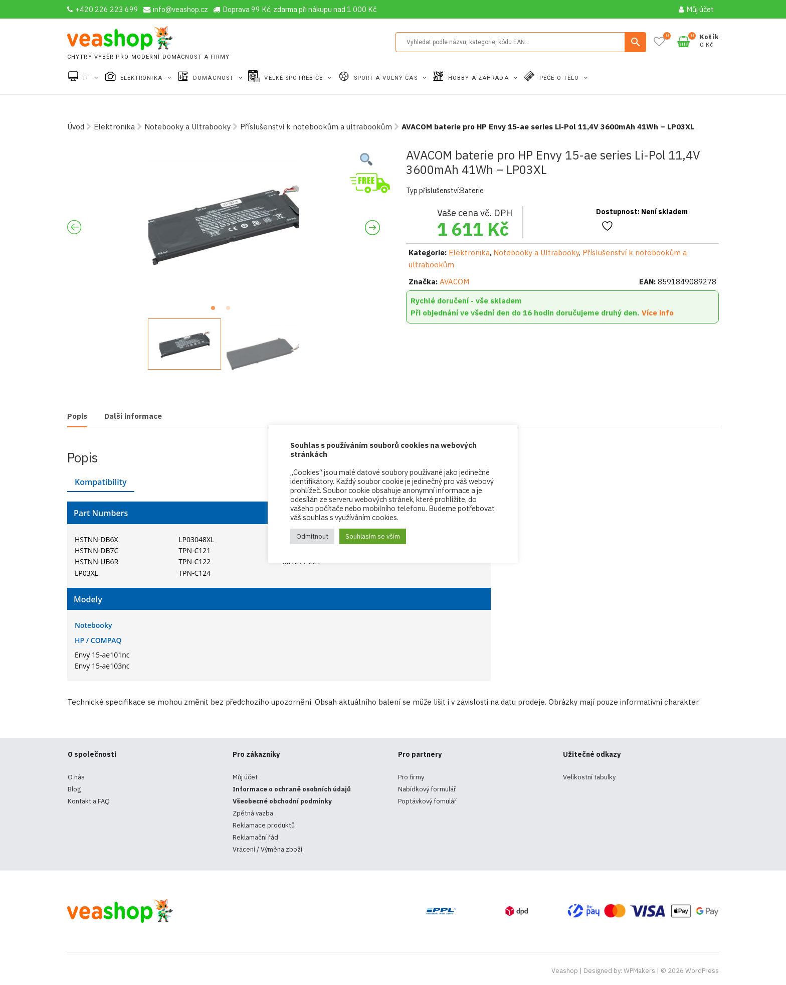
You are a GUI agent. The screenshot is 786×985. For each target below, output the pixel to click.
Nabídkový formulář (427, 789)
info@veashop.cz (175, 9)
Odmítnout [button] (312, 536)
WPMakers (639, 970)
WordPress (702, 970)
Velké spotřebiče (294, 78)
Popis (77, 416)
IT (87, 78)
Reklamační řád (255, 837)
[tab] (77, 417)
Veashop (564, 970)
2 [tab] (231, 311)
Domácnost (214, 78)
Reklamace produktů (264, 825)
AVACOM (454, 281)
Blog (74, 789)
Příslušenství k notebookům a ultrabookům (316, 126)
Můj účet (696, 9)
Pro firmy (411, 777)
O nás (76, 777)
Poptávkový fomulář (427, 801)
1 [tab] (216, 311)
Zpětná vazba (253, 813)
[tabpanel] (223, 223)
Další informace (133, 416)
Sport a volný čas (387, 78)
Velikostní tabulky (589, 777)
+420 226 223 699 (102, 9)
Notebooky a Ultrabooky (187, 126)
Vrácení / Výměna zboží (267, 849)
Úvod (75, 126)
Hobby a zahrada (479, 78)
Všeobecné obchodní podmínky (282, 801)
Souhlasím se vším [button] (372, 536)
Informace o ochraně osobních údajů (292, 789)
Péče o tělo (560, 78)
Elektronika (142, 78)
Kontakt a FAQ (89, 801)
